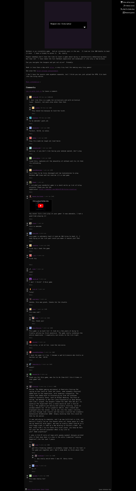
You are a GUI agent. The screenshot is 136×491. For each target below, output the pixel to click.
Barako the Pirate (37, 196)
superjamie (35, 299)
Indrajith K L (36, 364)
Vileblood (35, 386)
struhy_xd (35, 279)
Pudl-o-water (36, 158)
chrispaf (35, 342)
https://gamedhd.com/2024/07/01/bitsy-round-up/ (58, 189)
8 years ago (41, 342)
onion (34, 309)
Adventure (105, 489)
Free (110, 489)
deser (36, 465)
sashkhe (37, 107)
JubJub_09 (35, 97)
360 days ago (43, 117)
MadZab (34, 138)
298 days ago (43, 97)
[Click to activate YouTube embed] (40, 205)
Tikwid (34, 182)
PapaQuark (35, 117)
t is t (34, 255)
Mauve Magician (36, 328)
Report (42, 489)
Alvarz (34, 223)
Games (100, 489)
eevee (36, 317)
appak (34, 269)
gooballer (35, 245)
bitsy (52, 67)
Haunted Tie (35, 374)
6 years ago (41, 289)
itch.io (28, 489)
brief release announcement (47, 71)
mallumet (35, 475)
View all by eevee (36, 489)
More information (33, 82)
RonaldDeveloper (37, 170)
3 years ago (42, 245)
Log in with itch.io (34, 91)
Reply (30, 104)
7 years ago (40, 309)
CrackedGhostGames (37, 352)
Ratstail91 (35, 127)
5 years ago (40, 269)
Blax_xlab (35, 233)
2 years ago (42, 233)
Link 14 (34, 289)
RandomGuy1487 (36, 148)
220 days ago (44, 107)
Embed (47, 489)
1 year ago (43, 127)
